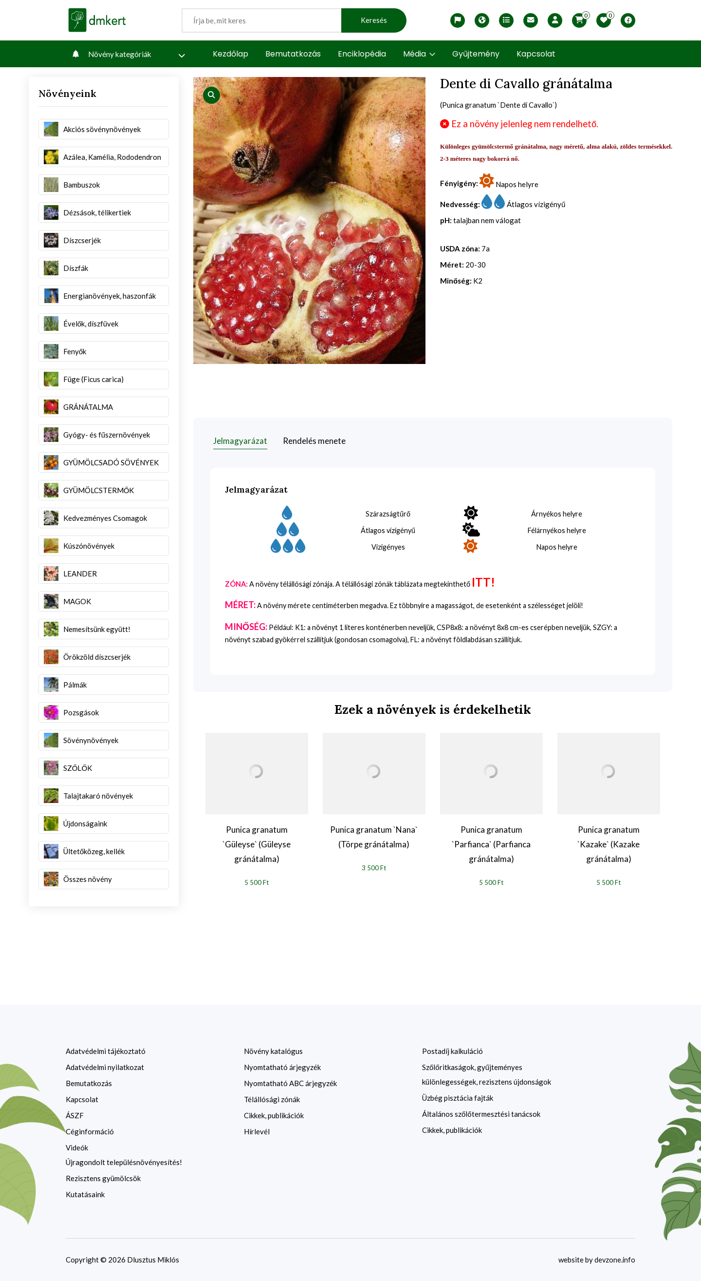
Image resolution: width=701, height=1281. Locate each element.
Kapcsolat (536, 53)
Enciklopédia (362, 53)
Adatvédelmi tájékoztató (106, 1051)
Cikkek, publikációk (274, 1115)
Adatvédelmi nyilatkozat (105, 1067)
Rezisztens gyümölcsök (103, 1178)
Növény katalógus (273, 1051)
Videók (77, 1147)
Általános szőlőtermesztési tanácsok (481, 1113)
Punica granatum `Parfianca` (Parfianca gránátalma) (491, 843)
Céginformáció (90, 1131)
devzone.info (614, 1259)
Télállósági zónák (272, 1099)
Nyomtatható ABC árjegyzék (290, 1083)
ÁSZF (75, 1115)
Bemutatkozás (293, 53)
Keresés (374, 20)
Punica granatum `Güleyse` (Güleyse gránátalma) (256, 843)
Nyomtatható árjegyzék (282, 1067)
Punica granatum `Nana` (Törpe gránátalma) (374, 836)
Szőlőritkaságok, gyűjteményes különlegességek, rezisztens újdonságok (486, 1074)
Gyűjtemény (475, 53)
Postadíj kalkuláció (452, 1051)
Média (419, 53)
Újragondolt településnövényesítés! (124, 1162)
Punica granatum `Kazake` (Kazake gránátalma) (608, 843)
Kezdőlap (230, 53)
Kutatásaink (85, 1194)
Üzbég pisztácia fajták (457, 1097)
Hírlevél (257, 1131)
